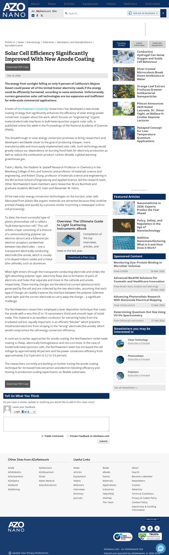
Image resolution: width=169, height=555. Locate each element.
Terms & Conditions (143, 493)
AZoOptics (13, 480)
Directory (78, 493)
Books (106, 467)
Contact (136, 485)
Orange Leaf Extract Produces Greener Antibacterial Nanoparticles (149, 90)
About (135, 467)
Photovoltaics (136, 343)
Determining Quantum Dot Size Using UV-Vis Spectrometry (139, 301)
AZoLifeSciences (48, 485)
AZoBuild (13, 485)
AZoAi (42, 476)
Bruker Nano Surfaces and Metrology (139, 275)
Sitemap (107, 498)
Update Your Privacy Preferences (28, 550)
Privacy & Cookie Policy (144, 498)
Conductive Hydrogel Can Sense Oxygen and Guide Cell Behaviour (151, 54)
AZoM (11, 467)
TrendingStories (121, 44)
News (21, 42)
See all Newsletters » (125, 375)
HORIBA (124, 261)
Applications (109, 485)
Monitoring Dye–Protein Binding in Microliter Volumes (135, 254)
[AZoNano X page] (41, 16)
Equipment (79, 476)
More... (162, 3)
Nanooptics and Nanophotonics (74, 42)
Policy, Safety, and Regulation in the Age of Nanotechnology (150, 214)
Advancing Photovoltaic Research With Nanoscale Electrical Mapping (138, 287)
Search (135, 472)
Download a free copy (81, 257)
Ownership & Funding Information (144, 508)
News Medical (46, 480)
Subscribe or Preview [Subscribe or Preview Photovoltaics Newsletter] (139, 346)
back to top (152, 519)
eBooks (106, 472)
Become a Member (142, 476)
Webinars (78, 485)
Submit (103, 441)
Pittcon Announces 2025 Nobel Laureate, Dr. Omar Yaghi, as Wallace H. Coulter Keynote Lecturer (150, 109)
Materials (108, 480)
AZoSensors (45, 467)
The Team (108, 502)
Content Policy (140, 502)
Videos (77, 480)
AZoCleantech (15, 476)
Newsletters (138, 480)
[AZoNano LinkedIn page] (33, 16)
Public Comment (54, 436)
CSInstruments (127, 293)
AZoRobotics (14, 472)
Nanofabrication (14, 45)
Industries (108, 489)
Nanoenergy (33, 42)
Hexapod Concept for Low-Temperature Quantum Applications (151, 125)
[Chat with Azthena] (161, 548)
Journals (78, 498)
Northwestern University (32, 109)
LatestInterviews (139, 44)
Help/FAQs (108, 493)
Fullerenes (48, 42)
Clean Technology (138, 327)
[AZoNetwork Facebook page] (37, 16)
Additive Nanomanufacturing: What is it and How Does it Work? (150, 233)
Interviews (79, 489)
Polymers (133, 359)
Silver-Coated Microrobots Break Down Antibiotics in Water (149, 73)
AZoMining (14, 489)
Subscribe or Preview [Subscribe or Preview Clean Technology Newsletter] (139, 330)
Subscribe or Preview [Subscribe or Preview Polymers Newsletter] (139, 362)
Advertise (137, 489)
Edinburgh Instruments (132, 308)
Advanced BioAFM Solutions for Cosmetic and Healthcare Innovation (139, 269)
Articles (77, 472)
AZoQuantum (46, 472)
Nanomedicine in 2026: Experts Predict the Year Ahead (151, 196)
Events (106, 476)
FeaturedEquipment (157, 44)
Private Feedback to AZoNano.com (89, 436)
